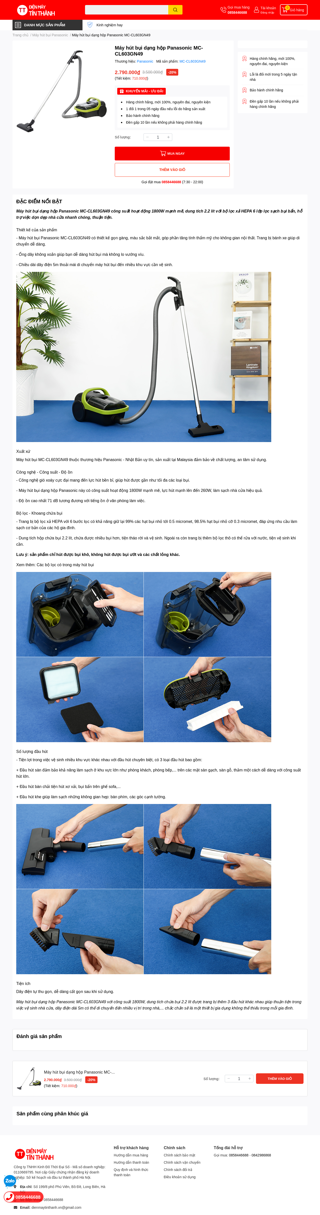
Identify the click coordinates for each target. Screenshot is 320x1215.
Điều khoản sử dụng (180, 1177)
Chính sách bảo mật (179, 1155)
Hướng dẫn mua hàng (131, 1155)
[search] (175, 10)
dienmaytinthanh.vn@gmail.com (56, 1207)
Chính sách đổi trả (178, 1169)
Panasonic (145, 61)
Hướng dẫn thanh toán (131, 1162)
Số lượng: (123, 137)
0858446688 (237, 12)
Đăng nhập (267, 12)
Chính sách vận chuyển (182, 1162)
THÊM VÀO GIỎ (172, 169)
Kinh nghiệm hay (109, 25)
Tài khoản (268, 8)
